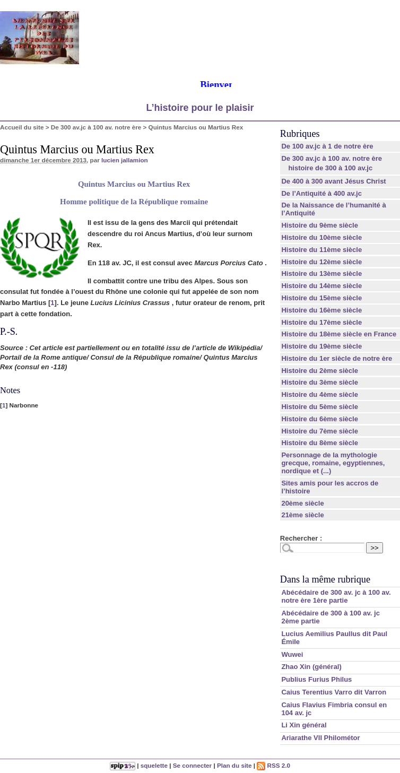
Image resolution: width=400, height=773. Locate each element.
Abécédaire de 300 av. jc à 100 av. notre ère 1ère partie (335, 596)
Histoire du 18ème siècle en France (338, 334)
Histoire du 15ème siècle (321, 298)
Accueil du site (22, 127)
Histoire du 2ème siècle (319, 371)
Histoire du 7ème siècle (319, 431)
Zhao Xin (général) (311, 667)
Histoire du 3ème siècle (319, 382)
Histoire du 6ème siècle (319, 419)
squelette (154, 765)
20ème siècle (302, 503)
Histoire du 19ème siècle (321, 346)
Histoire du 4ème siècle (319, 394)
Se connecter (192, 765)
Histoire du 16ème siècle (321, 310)
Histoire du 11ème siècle (321, 250)
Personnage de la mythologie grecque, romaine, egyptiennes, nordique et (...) (333, 463)
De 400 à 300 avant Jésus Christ (333, 181)
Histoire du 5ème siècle (319, 407)
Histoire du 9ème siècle (319, 225)
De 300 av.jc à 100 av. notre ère (96, 127)
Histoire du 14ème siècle (321, 286)
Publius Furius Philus (316, 679)
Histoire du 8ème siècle (319, 443)
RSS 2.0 (273, 765)
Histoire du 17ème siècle (321, 322)
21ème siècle (302, 515)
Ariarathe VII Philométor (320, 738)
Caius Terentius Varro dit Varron (333, 692)
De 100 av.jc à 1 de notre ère (327, 146)
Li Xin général (303, 725)
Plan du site (234, 765)
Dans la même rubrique (325, 579)
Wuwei (292, 654)
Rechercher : (301, 538)
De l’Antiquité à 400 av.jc (321, 193)
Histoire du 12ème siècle (321, 262)
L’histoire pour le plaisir (200, 107)
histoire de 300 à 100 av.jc (330, 168)
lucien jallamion (124, 160)
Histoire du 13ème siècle (321, 273)
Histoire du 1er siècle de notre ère (336, 358)
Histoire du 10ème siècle (321, 237)
